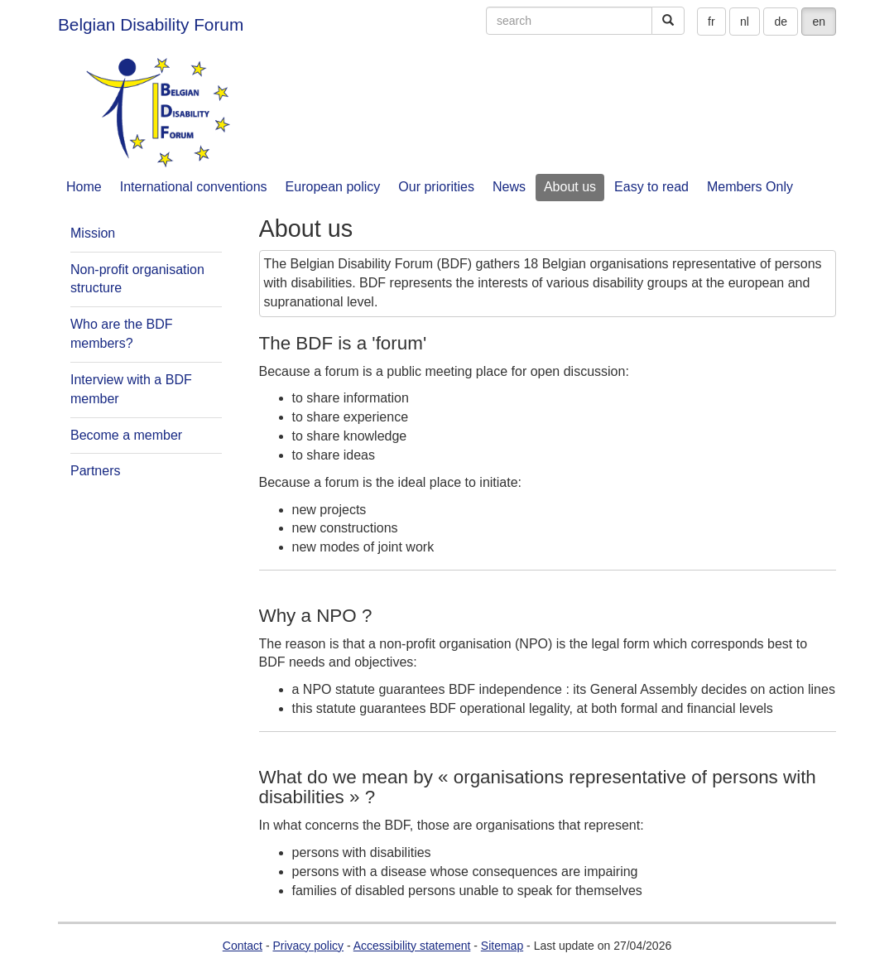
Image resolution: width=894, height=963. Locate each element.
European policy (333, 187)
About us (570, 187)
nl (744, 21)
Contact (242, 945)
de (780, 21)
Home (84, 187)
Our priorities (436, 187)
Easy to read (651, 187)
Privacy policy (308, 945)
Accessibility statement (412, 945)
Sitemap (502, 945)
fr (711, 21)
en (818, 21)
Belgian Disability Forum (150, 24)
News (509, 187)
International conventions (193, 187)
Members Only (750, 187)
